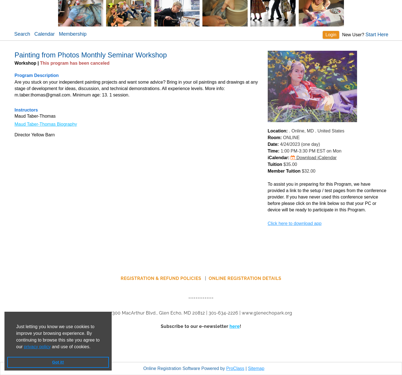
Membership (73, 34)
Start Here (376, 34)
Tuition (275, 164)
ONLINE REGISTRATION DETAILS (245, 278)
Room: (275, 137)
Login (331, 34)
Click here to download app (295, 223)
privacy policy (37, 346)
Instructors (26, 110)
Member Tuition (284, 171)
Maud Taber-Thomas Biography (46, 124)
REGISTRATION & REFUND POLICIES (161, 278)
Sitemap (256, 368)
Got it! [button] (58, 362)
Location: (278, 131)
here (234, 326)
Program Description (37, 75)
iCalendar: (278, 157)
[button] (92, 347)
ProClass (235, 368)
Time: (273, 151)
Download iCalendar (314, 157)
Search (22, 34)
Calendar (44, 34)
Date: (273, 144)
